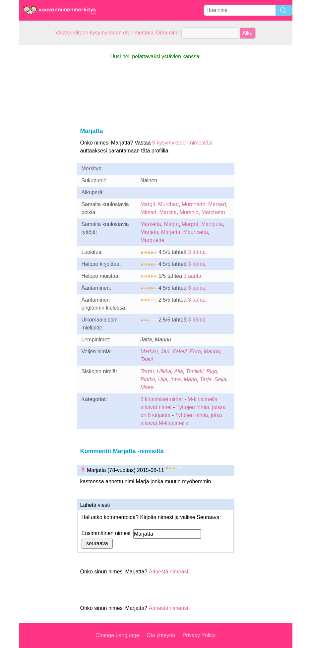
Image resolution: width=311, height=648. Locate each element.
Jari (165, 351)
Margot (190, 224)
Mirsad (148, 212)
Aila (178, 371)
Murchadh (193, 204)
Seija (220, 379)
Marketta (151, 224)
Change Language (117, 635)
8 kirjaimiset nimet (162, 399)
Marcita (167, 212)
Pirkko (148, 379)
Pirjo (212, 371)
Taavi (147, 359)
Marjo (190, 379)
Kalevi (179, 351)
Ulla (162, 379)
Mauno (212, 351)
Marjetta (170, 232)
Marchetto (213, 212)
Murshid (189, 212)
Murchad (168, 204)
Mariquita (212, 224)
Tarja (206, 379)
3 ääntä (197, 252)
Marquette (152, 240)
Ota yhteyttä (161, 635)
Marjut (171, 224)
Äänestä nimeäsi (168, 571)
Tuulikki (195, 371)
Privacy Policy (199, 635)
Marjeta (149, 232)
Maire (147, 387)
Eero (195, 351)
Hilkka (164, 371)
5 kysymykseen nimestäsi (182, 143)
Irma (175, 379)
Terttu (147, 371)
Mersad (217, 204)
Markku (149, 351)
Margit (148, 204)
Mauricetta (195, 232)
